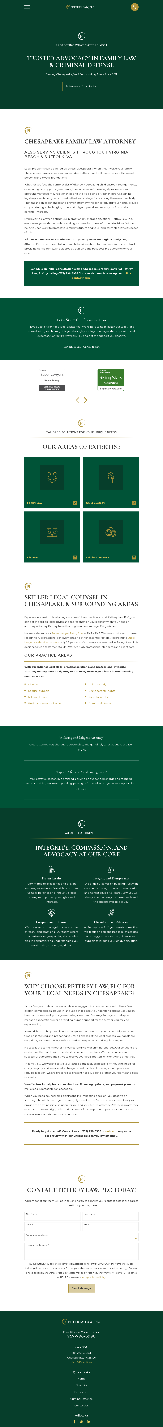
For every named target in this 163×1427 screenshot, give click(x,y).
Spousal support (38, 690)
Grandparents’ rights (102, 690)
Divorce (33, 684)
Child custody (97, 684)
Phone (29, 1224)
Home (81, 1378)
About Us (81, 1385)
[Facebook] (74, 1421)
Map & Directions (81, 1362)
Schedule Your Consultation (82, 346)
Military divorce (37, 697)
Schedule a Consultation (81, 86)
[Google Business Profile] (81, 1421)
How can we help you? (37, 1245)
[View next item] (86, 400)
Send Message (81, 1288)
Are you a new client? (37, 1235)
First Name (31, 1214)
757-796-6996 (81, 1336)
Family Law (81, 1392)
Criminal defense (100, 703)
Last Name (89, 1214)
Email (87, 1224)
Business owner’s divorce (44, 703)
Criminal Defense (81, 1398)
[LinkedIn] (88, 1421)
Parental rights (98, 697)
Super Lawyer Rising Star (67, 633)
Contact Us (81, 1405)
